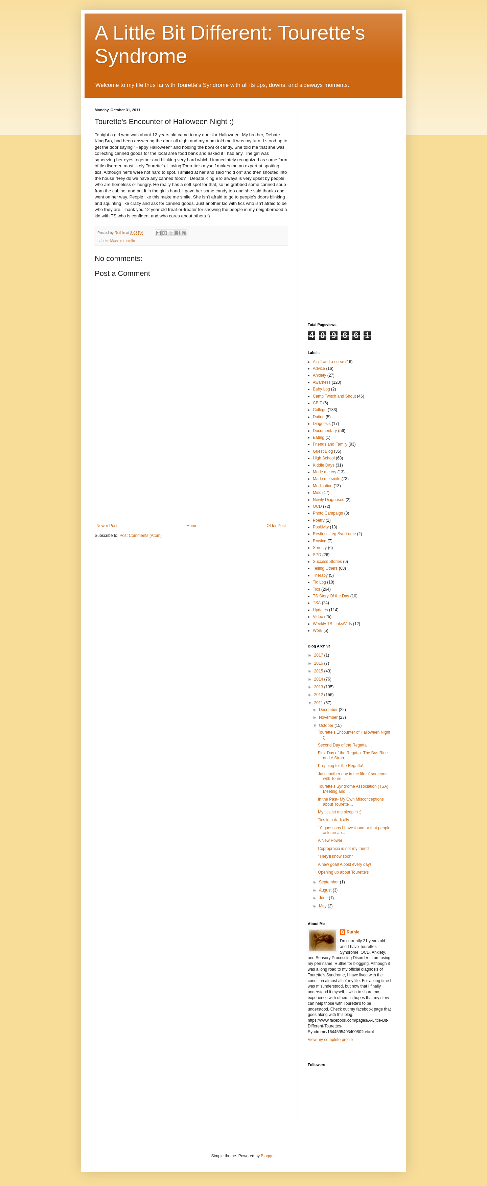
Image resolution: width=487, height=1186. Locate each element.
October (326, 725)
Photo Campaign (328, 513)
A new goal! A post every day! (344, 864)
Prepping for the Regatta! (340, 765)
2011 (319, 703)
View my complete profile (330, 1039)
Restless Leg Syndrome (334, 533)
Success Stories (327, 561)
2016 (319, 663)
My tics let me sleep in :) (340, 812)
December (329, 709)
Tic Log (319, 582)
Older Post (276, 525)
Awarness (321, 382)
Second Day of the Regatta (342, 745)
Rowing (319, 541)
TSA (317, 602)
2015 (319, 671)
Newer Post (106, 525)
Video (318, 616)
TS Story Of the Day (331, 596)
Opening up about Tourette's (343, 872)
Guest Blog (323, 451)
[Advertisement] (191, 472)
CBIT (317, 403)
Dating (319, 416)
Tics (316, 589)
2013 (319, 687)
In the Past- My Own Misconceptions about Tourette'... (351, 801)
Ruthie (353, 932)
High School (324, 458)
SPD (317, 554)
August (326, 890)
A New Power (330, 840)
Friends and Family (330, 444)
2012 (319, 694)
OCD (317, 506)
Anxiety (319, 375)
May (323, 906)
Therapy (320, 575)
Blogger (268, 1156)
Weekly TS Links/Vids (332, 623)
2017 (319, 655)
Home (192, 525)
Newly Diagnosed (328, 499)
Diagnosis (322, 423)
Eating (318, 437)
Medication (322, 485)
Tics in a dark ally (333, 819)
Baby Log (321, 389)
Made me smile (122, 241)
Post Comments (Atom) (140, 535)
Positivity (321, 527)
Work (317, 630)
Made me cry (324, 472)
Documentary (325, 430)
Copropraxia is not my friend (343, 848)
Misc (317, 492)
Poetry (319, 520)
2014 (319, 679)
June (324, 898)
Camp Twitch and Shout (334, 396)
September (329, 882)
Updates (320, 610)
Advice (319, 368)
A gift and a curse (328, 361)
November (329, 717)
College (320, 409)
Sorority (320, 547)
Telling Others (325, 568)
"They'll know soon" (335, 856)
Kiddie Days (323, 465)
